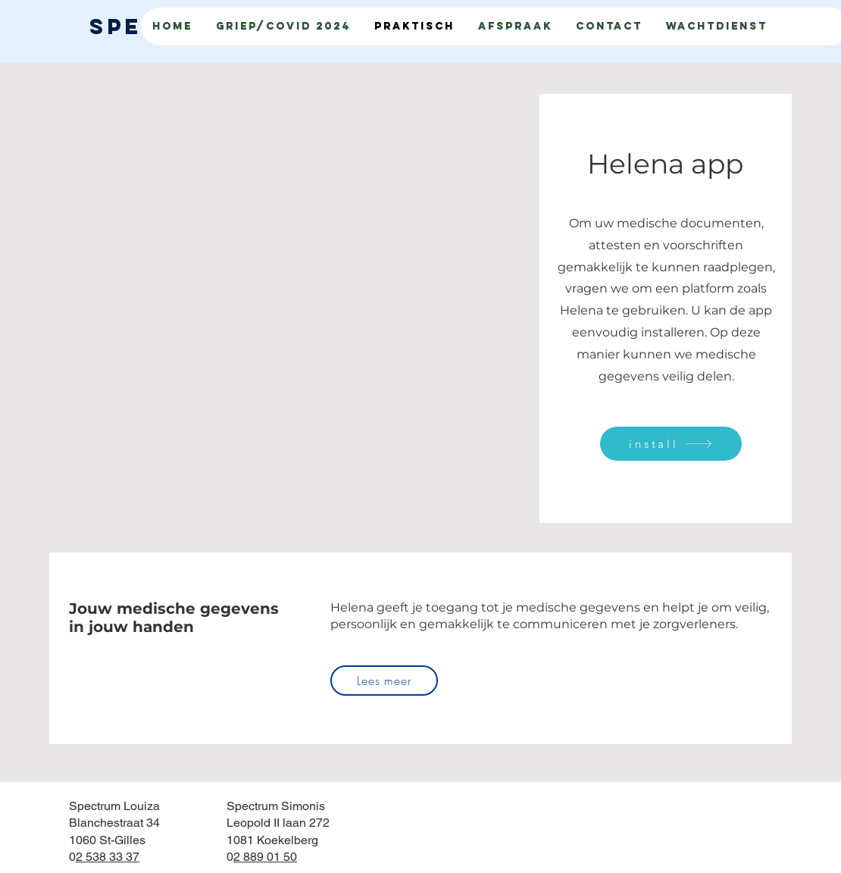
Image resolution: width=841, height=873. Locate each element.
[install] (671, 444)
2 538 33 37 (107, 857)
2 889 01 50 (265, 857)
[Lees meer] (384, 680)
